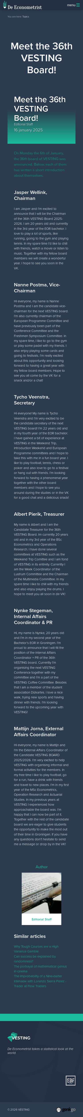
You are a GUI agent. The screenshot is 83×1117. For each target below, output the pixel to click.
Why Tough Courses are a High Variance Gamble (36, 949)
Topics (25, 16)
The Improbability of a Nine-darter (38, 976)
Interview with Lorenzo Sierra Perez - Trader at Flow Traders (40, 984)
